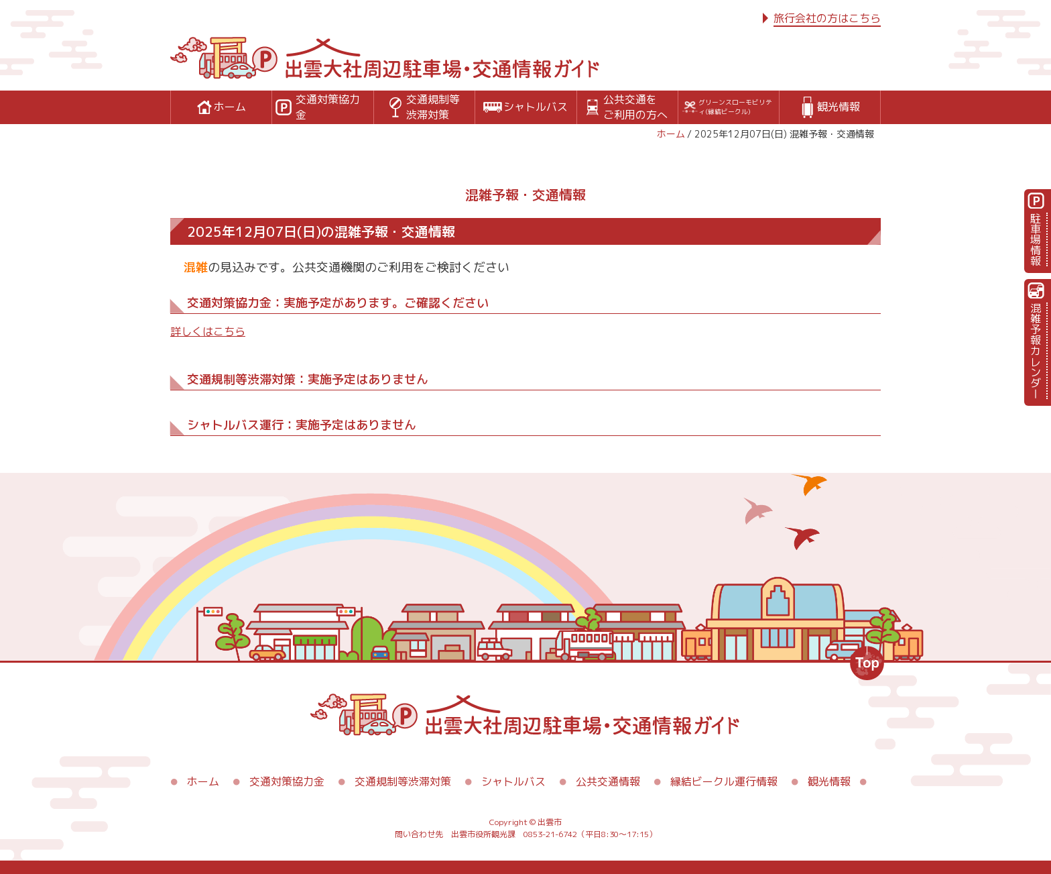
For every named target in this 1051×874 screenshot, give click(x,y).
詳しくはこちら (207, 331)
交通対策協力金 (286, 781)
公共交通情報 (608, 781)
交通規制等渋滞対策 (403, 781)
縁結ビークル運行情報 (724, 781)
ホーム (671, 133)
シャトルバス (513, 781)
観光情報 (829, 781)
